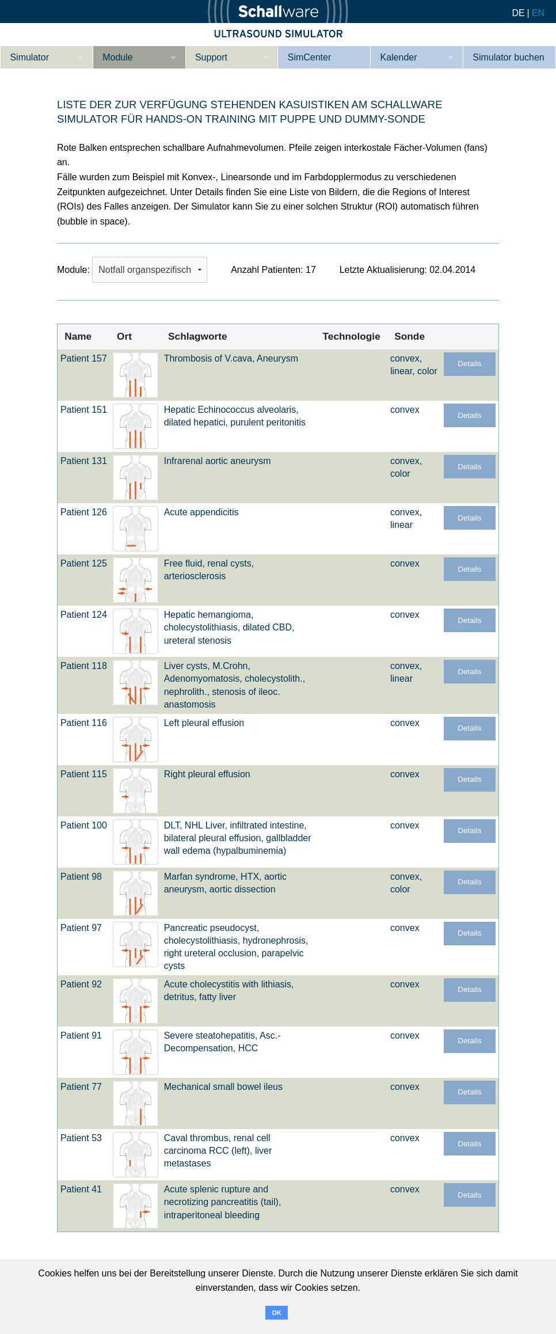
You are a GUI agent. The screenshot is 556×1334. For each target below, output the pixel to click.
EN (538, 13)
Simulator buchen (508, 57)
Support (211, 57)
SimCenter (310, 57)
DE (518, 13)
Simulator (29, 57)
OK (276, 1312)
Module (117, 57)
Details (469, 363)
